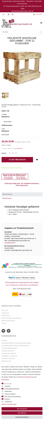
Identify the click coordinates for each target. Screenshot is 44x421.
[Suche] (40, 32)
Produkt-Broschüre (8, 351)
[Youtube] (3, 331)
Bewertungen (6, 198)
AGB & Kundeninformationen (11, 318)
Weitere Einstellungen (9, 404)
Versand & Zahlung (8, 358)
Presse (4, 323)
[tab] (22, 194)
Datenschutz (6, 315)
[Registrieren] (12, 14)
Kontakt (4, 340)
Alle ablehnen (22, 413)
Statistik (7, 386)
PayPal (7, 399)
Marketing (8, 391)
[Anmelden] (8, 14)
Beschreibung (7, 194)
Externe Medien (10, 394)
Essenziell (8, 383)
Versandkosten (18, 148)
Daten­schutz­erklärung (25, 377)
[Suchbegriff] (22, 32)
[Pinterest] (8, 331)
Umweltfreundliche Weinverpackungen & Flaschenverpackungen (15, 347)
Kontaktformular (10, 243)
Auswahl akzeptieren (22, 417)
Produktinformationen (9, 353)
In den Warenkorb (17, 160)
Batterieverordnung (8, 320)
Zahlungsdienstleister (12, 389)
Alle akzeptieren (22, 409)
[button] (4, 14)
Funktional (8, 402)
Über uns (5, 310)
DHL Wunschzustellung (13, 396)
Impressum (5, 313)
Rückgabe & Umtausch (9, 356)
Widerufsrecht (6, 361)
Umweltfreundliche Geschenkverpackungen (16, 343)
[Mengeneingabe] (13, 153)
